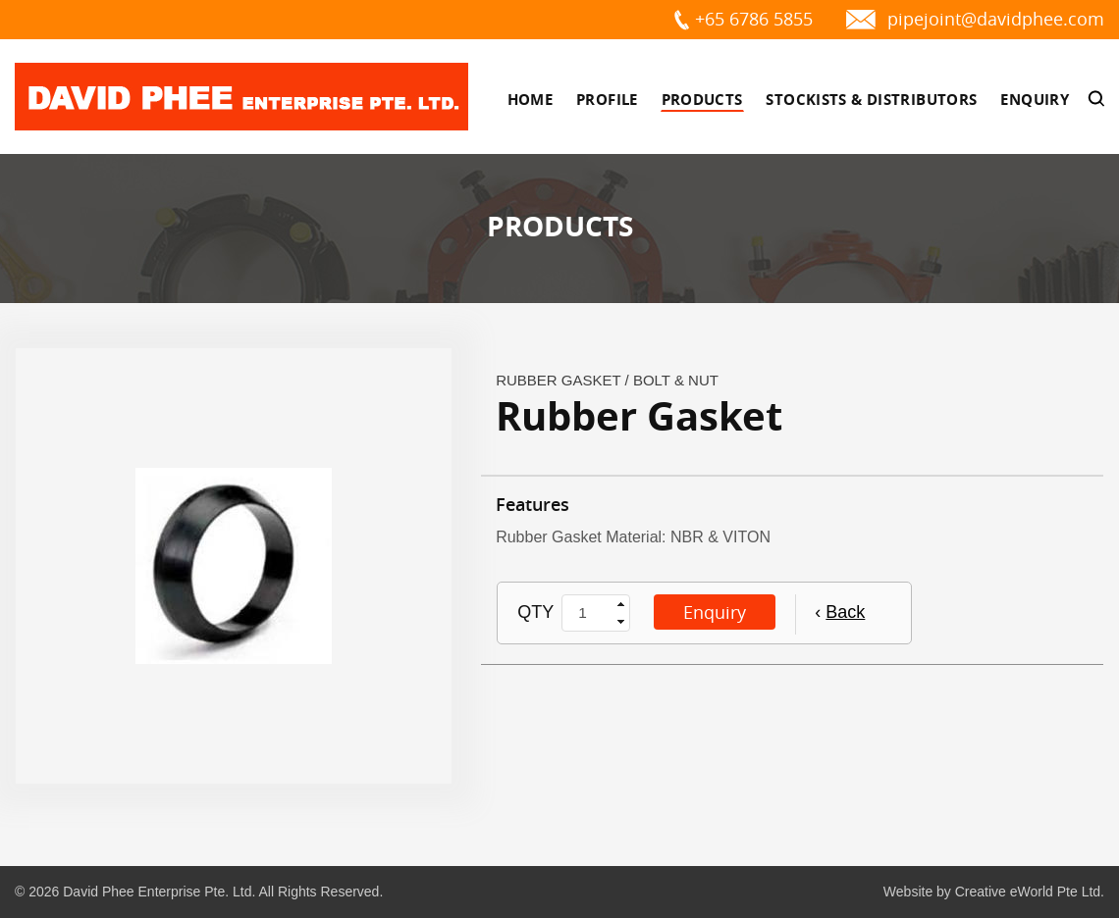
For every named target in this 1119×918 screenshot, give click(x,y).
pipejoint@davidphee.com (995, 18)
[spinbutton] (588, 613)
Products (702, 99)
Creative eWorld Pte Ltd (1027, 891)
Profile (607, 99)
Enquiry (1034, 99)
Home (530, 99)
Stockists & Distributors (871, 99)
